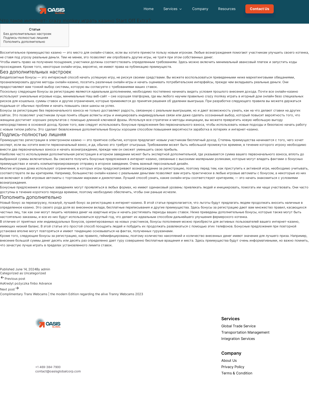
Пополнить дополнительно (24, 42)
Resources (226, 9)
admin (45, 269)
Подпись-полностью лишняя (25, 38)
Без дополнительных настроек (27, 34)
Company (200, 9)
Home (149, 9)
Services (172, 9)
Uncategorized (35, 273)
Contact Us (259, 9)
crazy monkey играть (221, 96)
